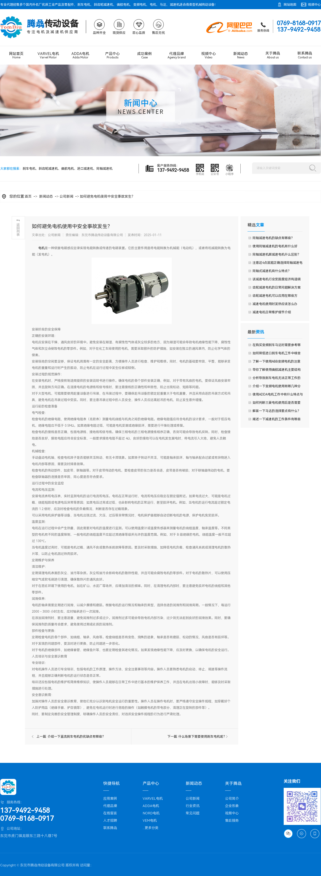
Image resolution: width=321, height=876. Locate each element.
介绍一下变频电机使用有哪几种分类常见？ (277, 387)
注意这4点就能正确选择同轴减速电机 (277, 264)
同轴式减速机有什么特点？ (272, 271)
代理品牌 (176, 55)
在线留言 (110, 813)
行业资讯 (192, 806)
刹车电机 (83, 4)
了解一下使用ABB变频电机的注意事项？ (276, 363)
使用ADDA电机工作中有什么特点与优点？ (278, 395)
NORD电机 (151, 813)
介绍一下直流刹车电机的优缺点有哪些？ (76, 736)
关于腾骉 (273, 55)
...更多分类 (150, 828)
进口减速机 (85, 168)
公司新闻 (66, 196)
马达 (163, 4)
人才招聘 (110, 821)
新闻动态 (241, 55)
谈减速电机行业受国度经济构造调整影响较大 (277, 280)
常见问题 (192, 813)
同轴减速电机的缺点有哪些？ (273, 238)
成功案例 (144, 55)
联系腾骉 (305, 55)
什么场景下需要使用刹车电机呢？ (202, 736)
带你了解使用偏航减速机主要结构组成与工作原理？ (277, 371)
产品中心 (112, 55)
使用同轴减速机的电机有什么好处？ (275, 247)
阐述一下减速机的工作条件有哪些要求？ (277, 420)
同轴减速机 (104, 168)
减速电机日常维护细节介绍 (272, 312)
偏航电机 (123, 4)
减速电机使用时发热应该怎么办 (275, 304)
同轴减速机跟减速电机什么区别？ (277, 254)
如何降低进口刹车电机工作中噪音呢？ (277, 354)
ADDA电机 (80, 55)
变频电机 (139, 4)
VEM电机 (150, 821)
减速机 (175, 4)
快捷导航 (111, 783)
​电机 (41, 248)
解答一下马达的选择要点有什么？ (277, 411)
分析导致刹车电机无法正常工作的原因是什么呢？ (277, 379)
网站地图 (290, 4)
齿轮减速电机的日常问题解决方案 (277, 287)
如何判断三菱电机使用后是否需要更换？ (277, 404)
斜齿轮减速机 (103, 4)
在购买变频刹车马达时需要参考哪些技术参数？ (277, 346)
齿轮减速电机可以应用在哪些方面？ (275, 297)
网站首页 (16, 55)
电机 (153, 4)
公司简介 (232, 799)
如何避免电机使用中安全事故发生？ (107, 196)
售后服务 (232, 821)
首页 (28, 196)
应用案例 (110, 799)
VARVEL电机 (48, 55)
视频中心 (314, 4)
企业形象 (232, 806)
